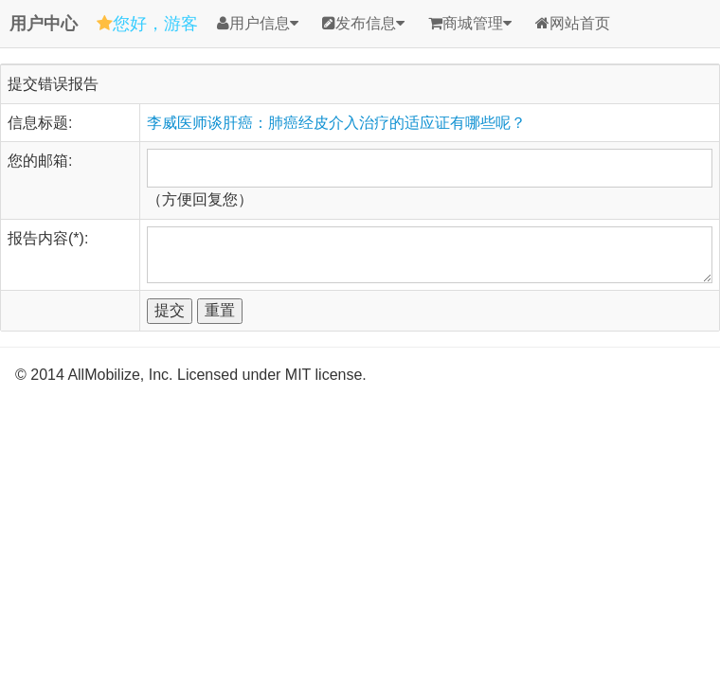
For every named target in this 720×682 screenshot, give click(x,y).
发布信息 (363, 23)
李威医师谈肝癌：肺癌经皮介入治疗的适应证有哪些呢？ (336, 123)
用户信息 (257, 23)
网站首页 (572, 23)
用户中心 (43, 23)
